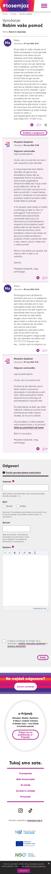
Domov (5, 14)
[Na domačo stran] (16, 6)
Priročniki (25, 796)
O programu (25, 773)
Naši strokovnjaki (25, 779)
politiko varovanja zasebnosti (35, 866)
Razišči (13, 14)
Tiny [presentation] (44, 608)
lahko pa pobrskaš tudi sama (29, 427)
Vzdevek (7, 481)
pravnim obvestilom (17, 646)
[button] (5, 553)
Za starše (25, 784)
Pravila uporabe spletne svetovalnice (23, 472)
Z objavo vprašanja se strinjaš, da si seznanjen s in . (27, 643)
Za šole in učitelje (25, 790)
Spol (5, 501)
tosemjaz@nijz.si (34, 820)
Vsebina (7, 547)
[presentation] (5, 553)
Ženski (9, 506)
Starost (6, 522)
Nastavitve (23, 871)
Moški (23, 506)
